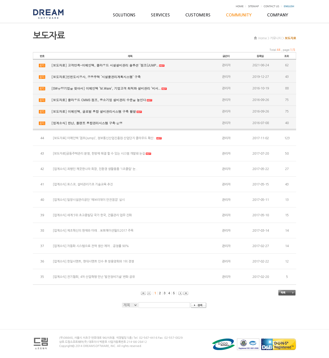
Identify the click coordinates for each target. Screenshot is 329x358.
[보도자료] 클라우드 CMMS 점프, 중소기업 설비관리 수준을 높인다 (98, 100)
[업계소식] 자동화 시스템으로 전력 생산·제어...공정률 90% (91, 246)
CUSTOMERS (198, 15)
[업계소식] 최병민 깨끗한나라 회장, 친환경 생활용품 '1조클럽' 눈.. (95, 169)
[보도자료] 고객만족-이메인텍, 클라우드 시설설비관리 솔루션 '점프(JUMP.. (105, 65)
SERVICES (160, 15)
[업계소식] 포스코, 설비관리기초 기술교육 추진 (83, 184)
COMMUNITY (239, 15)
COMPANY (277, 15)
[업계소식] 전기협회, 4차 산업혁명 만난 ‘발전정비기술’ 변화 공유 (94, 276)
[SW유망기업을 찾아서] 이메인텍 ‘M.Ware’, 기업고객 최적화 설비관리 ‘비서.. (106, 88)
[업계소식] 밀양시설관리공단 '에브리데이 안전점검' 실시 (89, 199)
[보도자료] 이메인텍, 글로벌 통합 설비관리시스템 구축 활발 (93, 111)
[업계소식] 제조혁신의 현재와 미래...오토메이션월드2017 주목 (93, 230)
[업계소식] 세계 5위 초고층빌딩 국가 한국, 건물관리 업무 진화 (92, 215)
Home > (263, 38)
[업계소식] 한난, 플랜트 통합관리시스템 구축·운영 (87, 123)
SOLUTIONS (124, 15)
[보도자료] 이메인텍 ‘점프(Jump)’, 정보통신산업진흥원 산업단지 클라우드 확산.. (104, 138)
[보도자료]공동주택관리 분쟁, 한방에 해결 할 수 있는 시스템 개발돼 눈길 (99, 153)
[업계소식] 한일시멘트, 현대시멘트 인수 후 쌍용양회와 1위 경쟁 (93, 261)
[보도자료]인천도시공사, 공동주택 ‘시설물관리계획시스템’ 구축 (96, 76)
